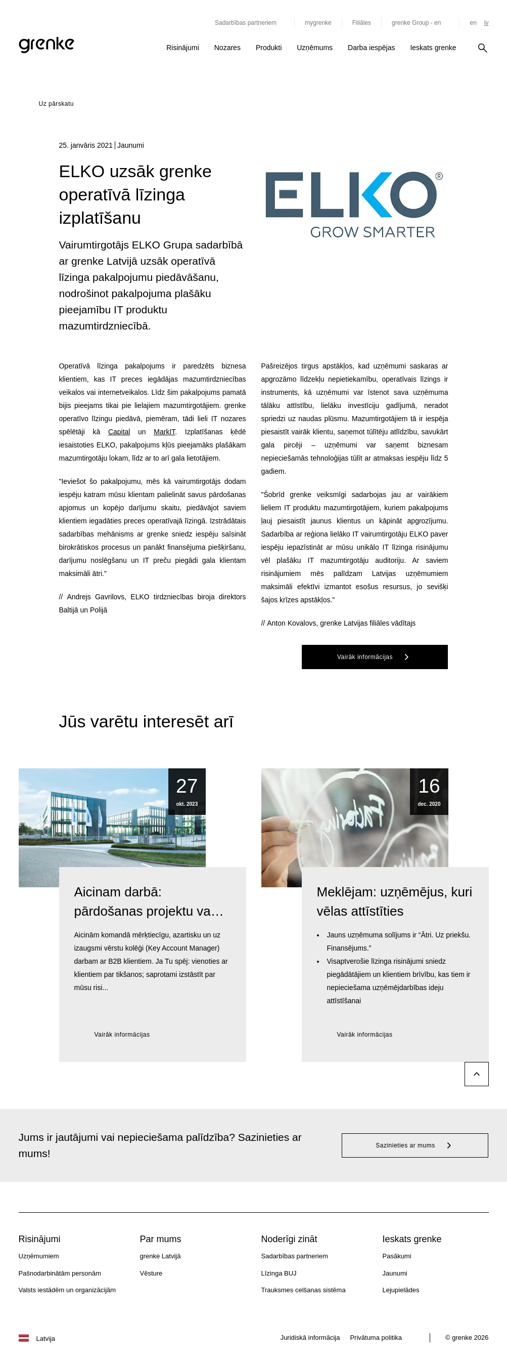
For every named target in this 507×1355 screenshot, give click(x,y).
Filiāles (361, 22)
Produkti (269, 48)
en (473, 22)
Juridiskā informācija (310, 1337)
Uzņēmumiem (39, 1256)
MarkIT (164, 432)
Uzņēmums (315, 48)
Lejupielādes (401, 1290)
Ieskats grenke (433, 48)
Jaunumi (395, 1273)
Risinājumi (182, 48)
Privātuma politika (376, 1337)
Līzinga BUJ (279, 1273)
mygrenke (318, 22)
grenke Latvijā (160, 1256)
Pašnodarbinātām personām (60, 1273)
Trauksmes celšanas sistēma (303, 1290)
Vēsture (151, 1273)
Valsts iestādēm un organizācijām (67, 1290)
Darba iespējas (371, 48)
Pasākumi (397, 1256)
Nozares (227, 48)
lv (486, 22)
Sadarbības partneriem (294, 1256)
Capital (119, 432)
